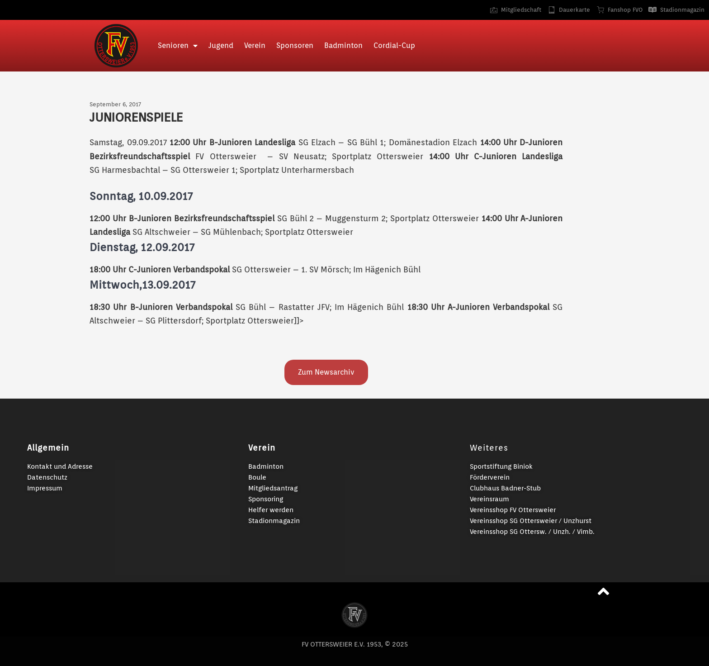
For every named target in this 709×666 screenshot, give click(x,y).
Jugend (220, 45)
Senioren (178, 46)
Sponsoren (294, 45)
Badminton (343, 45)
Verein (254, 45)
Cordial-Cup (394, 45)
